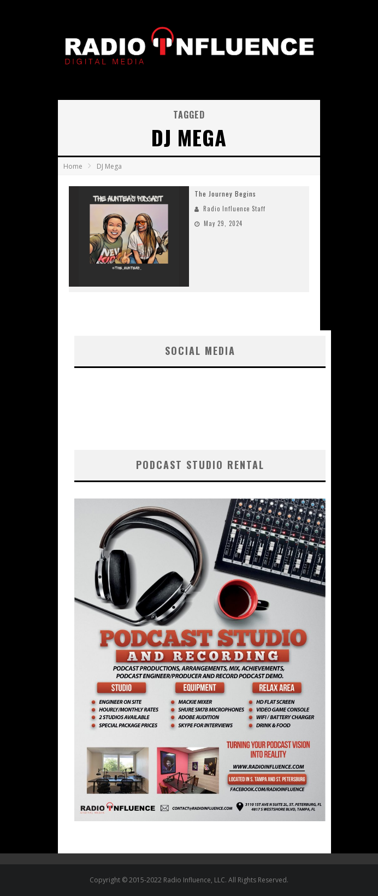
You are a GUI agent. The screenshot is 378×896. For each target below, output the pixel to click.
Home (72, 166)
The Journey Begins (225, 193)
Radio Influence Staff (234, 208)
